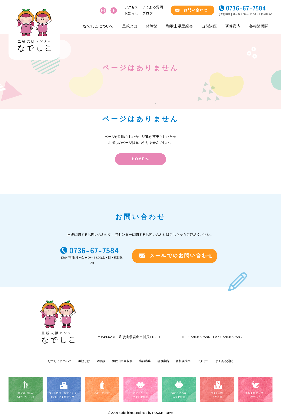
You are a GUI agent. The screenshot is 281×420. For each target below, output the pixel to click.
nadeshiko (126, 412)
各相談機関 (258, 26)
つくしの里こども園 (217, 394)
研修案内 (233, 26)
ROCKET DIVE (162, 412)
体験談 (152, 26)
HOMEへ (140, 159)
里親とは (130, 26)
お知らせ (131, 13)
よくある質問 (152, 7)
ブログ (147, 13)
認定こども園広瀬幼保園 (178, 394)
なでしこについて (98, 26)
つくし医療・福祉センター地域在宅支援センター (64, 394)
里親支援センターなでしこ (255, 394)
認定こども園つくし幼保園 (140, 394)
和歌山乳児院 (102, 392)
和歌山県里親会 (179, 26)
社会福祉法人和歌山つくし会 (25, 394)
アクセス (131, 7)
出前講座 (209, 26)
